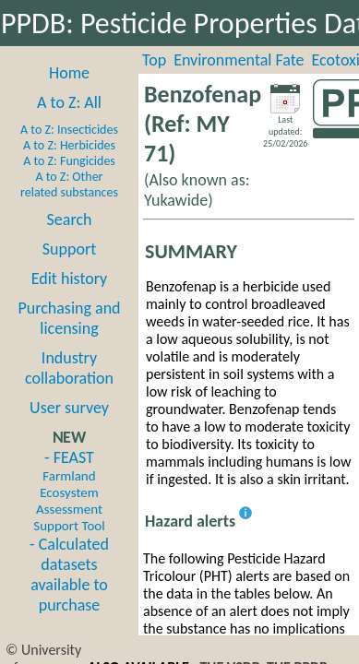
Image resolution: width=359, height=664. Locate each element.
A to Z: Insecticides (69, 129)
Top (154, 60)
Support (69, 249)
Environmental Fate (239, 60)
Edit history (69, 278)
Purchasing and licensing (69, 318)
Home (69, 73)
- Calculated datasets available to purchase (69, 574)
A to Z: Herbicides (69, 145)
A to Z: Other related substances (69, 184)
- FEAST (68, 490)
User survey (69, 407)
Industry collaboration (69, 368)
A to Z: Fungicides (69, 161)
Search (69, 219)
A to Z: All (69, 102)
